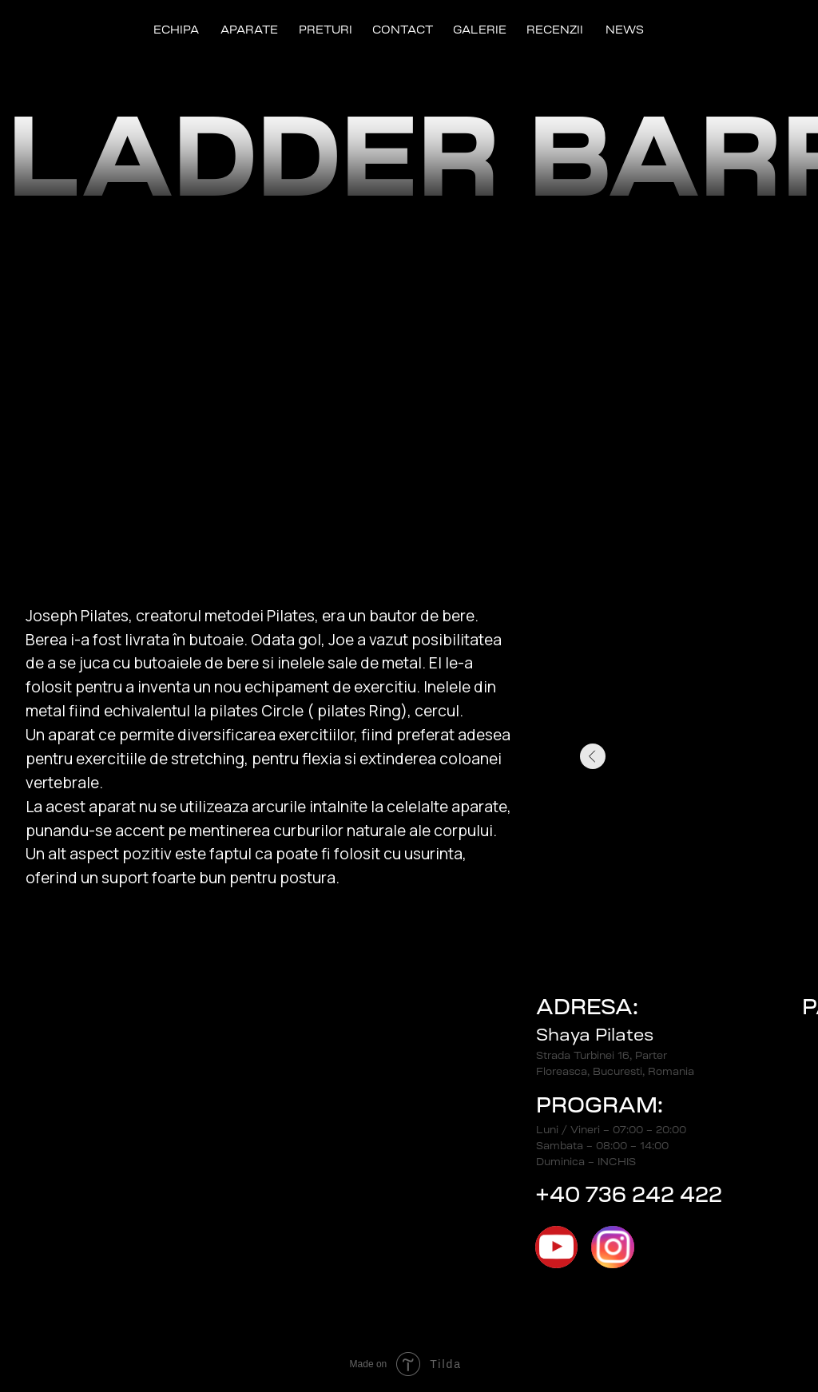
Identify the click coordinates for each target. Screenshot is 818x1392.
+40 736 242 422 (628, 1194)
